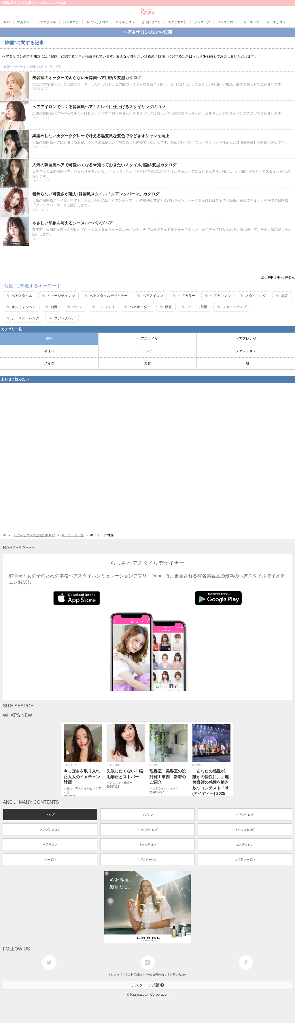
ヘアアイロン (150, 296)
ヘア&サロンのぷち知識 (147, 32)
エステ (147, 351)
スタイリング (253, 296)
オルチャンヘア (21, 307)
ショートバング (231, 307)
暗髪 (166, 307)
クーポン (50, 859)
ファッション (245, 351)
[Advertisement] (147, 260)
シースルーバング (23, 318)
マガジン (147, 814)
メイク (49, 363)
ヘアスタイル (19, 296)
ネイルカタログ (245, 829)
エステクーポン (245, 859)
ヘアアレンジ (218, 296)
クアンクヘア (62, 318)
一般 (245, 363)
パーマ (75, 307)
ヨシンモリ (103, 307)
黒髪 (282, 296)
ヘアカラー (184, 296)
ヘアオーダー (137, 307)
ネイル (49, 351)
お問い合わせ (178, 974)
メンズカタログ (50, 829)
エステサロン (245, 844)
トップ (50, 814)
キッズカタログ (147, 829)
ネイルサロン (147, 844)
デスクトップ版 (147, 985)
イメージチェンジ (58, 296)
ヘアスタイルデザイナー (106, 296)
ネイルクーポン (147, 859)
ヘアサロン (50, 844)
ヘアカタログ (245, 814)
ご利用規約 (135, 974)
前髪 (51, 307)
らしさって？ (116, 974)
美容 (147, 363)
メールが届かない (155, 974)
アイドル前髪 (194, 307)
